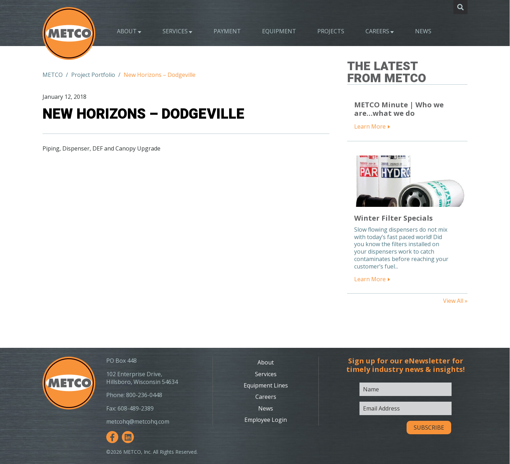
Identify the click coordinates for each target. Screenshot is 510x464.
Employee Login (265, 420)
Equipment (279, 31)
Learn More (370, 126)
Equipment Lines (266, 385)
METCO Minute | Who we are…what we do (399, 109)
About (127, 31)
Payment (227, 31)
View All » (455, 301)
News (423, 31)
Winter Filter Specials (393, 218)
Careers (377, 31)
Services (175, 31)
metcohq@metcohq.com (137, 421)
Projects (330, 31)
